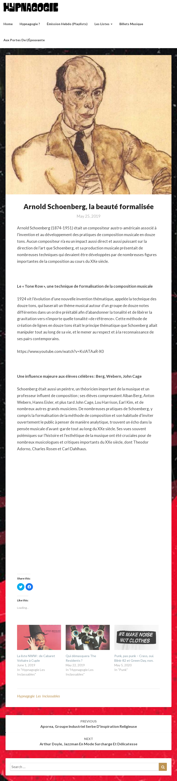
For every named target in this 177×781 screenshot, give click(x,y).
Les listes (103, 24)
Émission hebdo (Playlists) (67, 24)
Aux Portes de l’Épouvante (24, 40)
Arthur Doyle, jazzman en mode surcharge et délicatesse (88, 741)
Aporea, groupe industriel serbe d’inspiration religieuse (88, 723)
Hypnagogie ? (30, 24)
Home (8, 24)
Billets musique (131, 24)
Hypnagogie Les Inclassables (38, 696)
